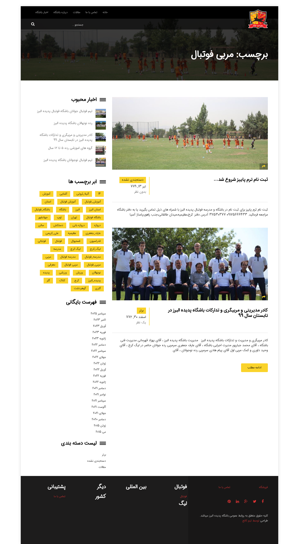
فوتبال (183, 496)
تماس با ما (91, 12)
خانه (105, 12)
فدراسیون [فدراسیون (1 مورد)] (95, 241)
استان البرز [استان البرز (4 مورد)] (95, 209)
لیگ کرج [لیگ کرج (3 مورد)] (75, 249)
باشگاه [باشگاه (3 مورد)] (62, 209)
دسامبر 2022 (99, 344)
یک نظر (141, 322)
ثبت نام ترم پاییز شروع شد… (241, 179)
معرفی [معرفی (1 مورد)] (51, 264)
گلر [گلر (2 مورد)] (48, 280)
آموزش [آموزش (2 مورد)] (46, 193)
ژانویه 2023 (99, 338)
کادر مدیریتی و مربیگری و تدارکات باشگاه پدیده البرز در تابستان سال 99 (218, 313)
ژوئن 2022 (100, 363)
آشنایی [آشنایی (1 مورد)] (63, 193)
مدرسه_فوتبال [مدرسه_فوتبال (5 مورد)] (93, 256)
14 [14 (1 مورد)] (99, 193)
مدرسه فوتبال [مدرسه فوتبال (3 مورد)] (68, 256)
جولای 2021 (99, 413)
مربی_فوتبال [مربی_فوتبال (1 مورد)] (94, 264)
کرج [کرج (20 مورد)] (76, 280)
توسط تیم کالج (250, 520)
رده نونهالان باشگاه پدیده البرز (73, 123)
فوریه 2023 (99, 332)
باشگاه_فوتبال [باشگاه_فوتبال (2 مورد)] (42, 209)
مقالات (76, 12)
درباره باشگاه (60, 12)
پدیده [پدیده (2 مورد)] (46, 272)
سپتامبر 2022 (98, 351)
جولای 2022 (99, 357)
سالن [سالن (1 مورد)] (41, 225)
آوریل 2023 (99, 326)
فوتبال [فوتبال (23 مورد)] (58, 241)
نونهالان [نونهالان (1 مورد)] (96, 272)
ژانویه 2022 (99, 382)
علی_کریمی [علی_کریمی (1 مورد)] (52, 233)
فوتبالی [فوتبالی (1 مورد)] (42, 241)
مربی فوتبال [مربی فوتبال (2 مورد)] (71, 264)
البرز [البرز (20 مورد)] (77, 209)
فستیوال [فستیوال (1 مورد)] (75, 241)
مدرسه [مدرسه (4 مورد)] (57, 249)
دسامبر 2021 (99, 388)
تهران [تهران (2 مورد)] (74, 217)
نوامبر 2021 (100, 394)
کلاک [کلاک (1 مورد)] (62, 280)
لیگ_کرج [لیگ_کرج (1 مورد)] (95, 249)
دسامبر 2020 (99, 419)
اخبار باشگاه (41, 12)
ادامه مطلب (254, 367)
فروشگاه (263, 487)
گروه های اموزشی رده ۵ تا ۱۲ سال (70, 148)
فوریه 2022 (99, 376)
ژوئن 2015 (100, 425)
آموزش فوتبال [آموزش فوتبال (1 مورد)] (68, 201)
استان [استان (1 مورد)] (48, 201)
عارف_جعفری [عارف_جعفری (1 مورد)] (93, 233)
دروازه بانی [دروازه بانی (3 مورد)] (78, 225)
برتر (141, 310)
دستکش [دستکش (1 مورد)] (58, 225)
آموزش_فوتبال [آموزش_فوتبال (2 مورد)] (93, 201)
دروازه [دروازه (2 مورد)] (97, 225)
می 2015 (101, 432)
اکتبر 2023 (100, 320)
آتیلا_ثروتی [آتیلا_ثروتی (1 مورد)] (82, 193)
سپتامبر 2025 (98, 313)
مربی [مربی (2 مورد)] (48, 256)
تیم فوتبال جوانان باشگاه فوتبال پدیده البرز (64, 111)
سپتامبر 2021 (99, 400)
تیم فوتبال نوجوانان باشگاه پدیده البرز (68, 160)
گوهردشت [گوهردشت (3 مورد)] (80, 288)
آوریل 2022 (100, 369)
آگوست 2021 (99, 407)
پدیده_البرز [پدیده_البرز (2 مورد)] (94, 280)
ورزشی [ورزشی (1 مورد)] (63, 272)
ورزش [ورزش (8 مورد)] (79, 272)
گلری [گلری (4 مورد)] (98, 288)
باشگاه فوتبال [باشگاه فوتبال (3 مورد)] (93, 217)
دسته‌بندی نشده (132, 180)
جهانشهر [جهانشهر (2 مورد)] (43, 217)
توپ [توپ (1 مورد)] (59, 217)
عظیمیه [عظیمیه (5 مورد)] (72, 233)
